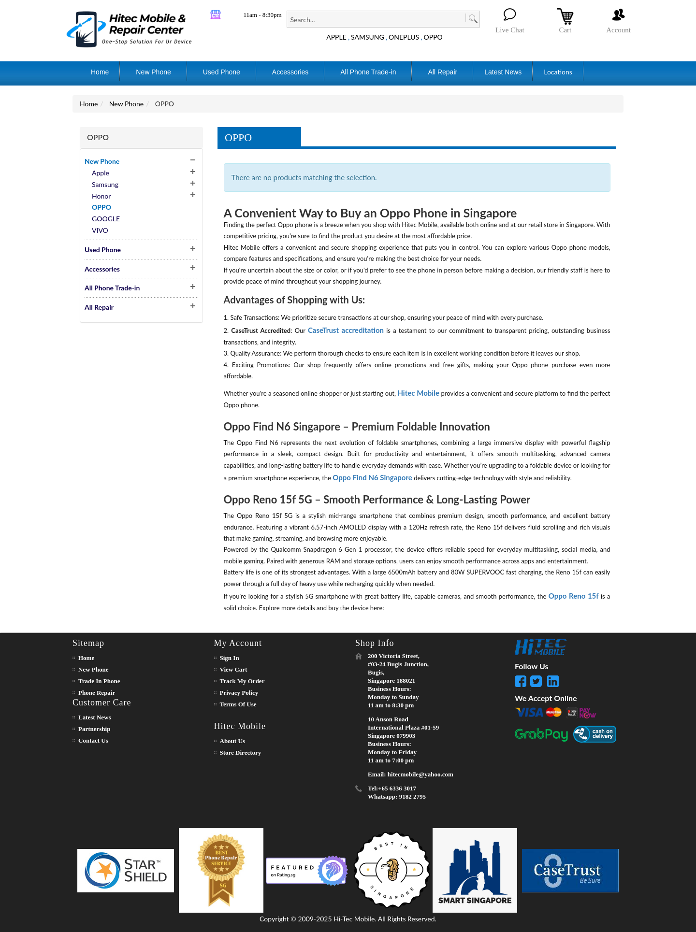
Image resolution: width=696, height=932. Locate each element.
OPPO (433, 37)
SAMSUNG (367, 37)
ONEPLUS (404, 37)
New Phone (126, 104)
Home (89, 104)
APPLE (336, 37)
